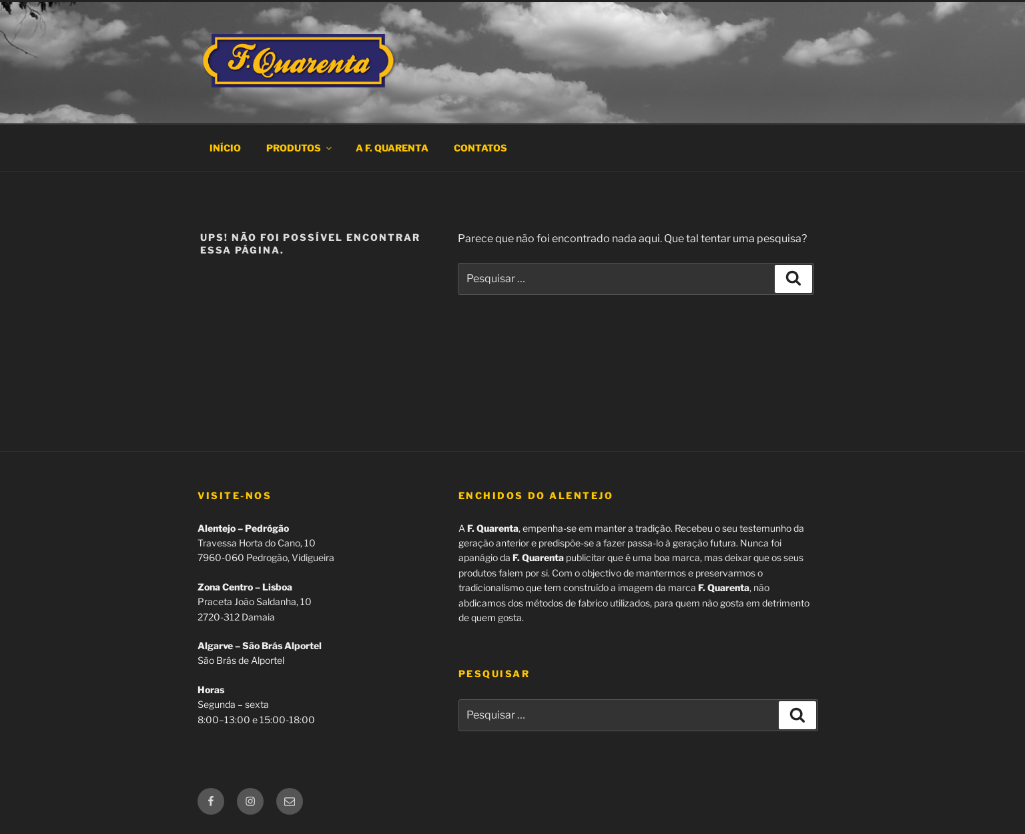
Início (225, 147)
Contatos (480, 147)
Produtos (300, 147)
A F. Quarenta (392, 147)
